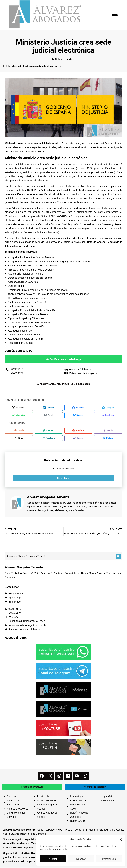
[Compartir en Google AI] (78, 431)
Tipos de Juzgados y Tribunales (26, 318)
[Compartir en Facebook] (78, 408)
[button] (120, 839)
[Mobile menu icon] (115, 14)
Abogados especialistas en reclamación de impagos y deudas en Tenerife (49, 261)
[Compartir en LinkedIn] (49, 408)
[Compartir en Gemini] (108, 431)
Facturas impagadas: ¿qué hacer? (27, 302)
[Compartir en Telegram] (108, 408)
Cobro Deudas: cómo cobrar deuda (27, 298)
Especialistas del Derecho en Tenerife (29, 322)
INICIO (6, 66)
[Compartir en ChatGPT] (49, 431)
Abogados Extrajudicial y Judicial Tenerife (31, 310)
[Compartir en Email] (49, 416)
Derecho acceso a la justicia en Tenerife (30, 277)
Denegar (81, 859)
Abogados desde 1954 (20, 330)
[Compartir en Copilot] (78, 439)
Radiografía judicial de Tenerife (25, 273)
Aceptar (53, 859)
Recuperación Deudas (20, 342)
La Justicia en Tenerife (20, 306)
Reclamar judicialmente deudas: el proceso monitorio (38, 290)
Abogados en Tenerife (39, 504)
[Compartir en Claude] (19, 431)
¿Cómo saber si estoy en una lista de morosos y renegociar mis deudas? (48, 293)
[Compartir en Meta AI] (108, 439)
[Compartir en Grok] (19, 439)
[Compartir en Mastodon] (108, 416)
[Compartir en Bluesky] (78, 416)
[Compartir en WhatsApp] (19, 416)
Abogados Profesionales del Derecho (28, 314)
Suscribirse (63, 479)
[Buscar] (118, 557)
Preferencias (109, 859)
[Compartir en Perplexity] (49, 439)
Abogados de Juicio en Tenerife (25, 338)
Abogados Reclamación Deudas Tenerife (31, 257)
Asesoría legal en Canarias (23, 281)
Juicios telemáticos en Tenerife (25, 334)
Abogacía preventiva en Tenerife (26, 326)
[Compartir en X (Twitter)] (19, 408)
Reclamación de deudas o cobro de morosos (33, 265)
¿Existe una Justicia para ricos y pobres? (31, 269)
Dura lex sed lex (17, 285)
